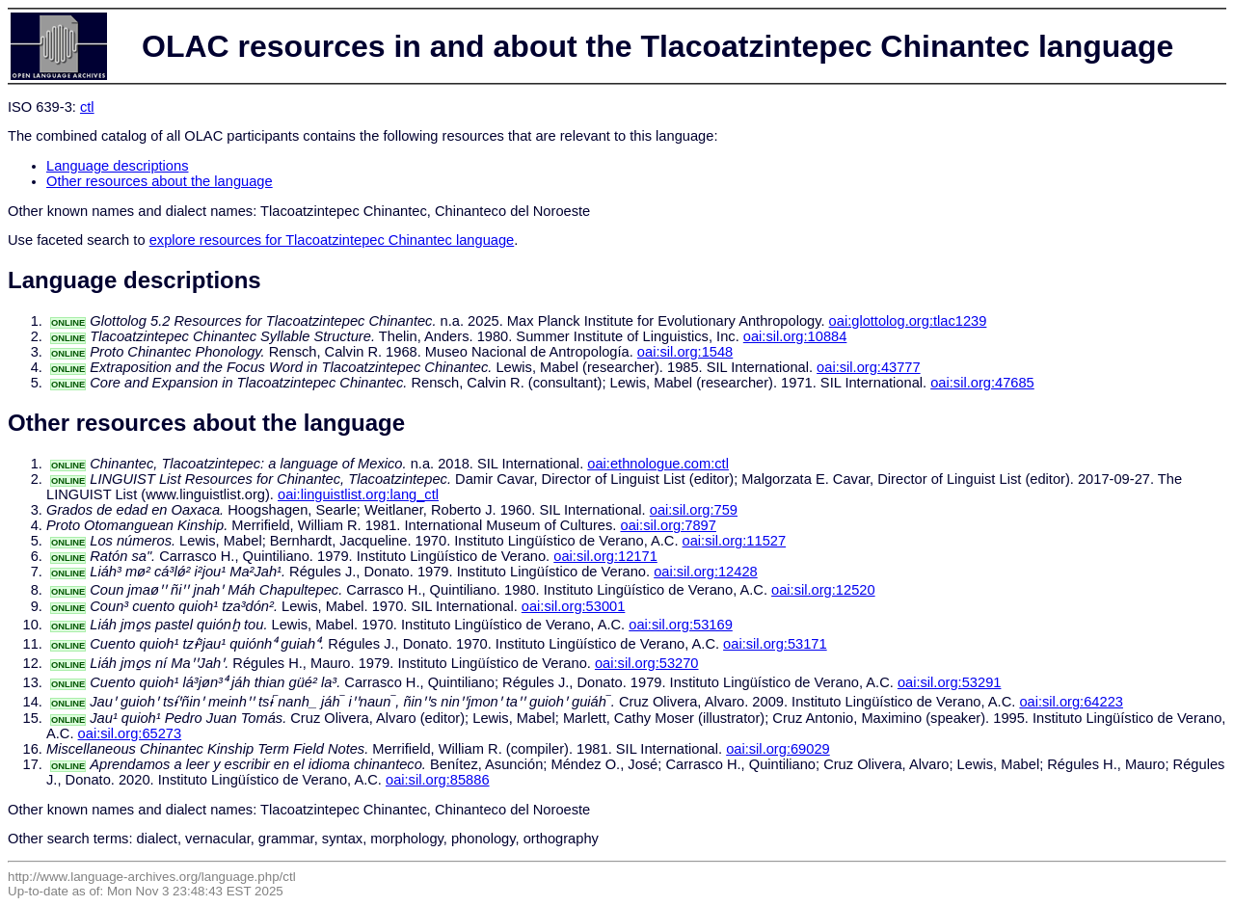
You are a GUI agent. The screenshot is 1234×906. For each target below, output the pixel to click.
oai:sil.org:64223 (1071, 701)
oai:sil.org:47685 (982, 382)
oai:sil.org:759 (694, 510)
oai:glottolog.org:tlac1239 (908, 321)
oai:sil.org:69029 (778, 749)
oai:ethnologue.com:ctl (658, 463)
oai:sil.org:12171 (605, 556)
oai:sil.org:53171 (775, 644)
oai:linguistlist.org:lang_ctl (358, 494)
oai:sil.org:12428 (706, 571)
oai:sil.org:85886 (438, 779)
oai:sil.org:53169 (681, 624)
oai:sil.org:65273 (130, 733)
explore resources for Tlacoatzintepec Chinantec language (332, 240)
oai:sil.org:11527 (735, 540)
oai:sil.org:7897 (668, 525)
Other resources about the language (159, 181)
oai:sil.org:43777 (869, 367)
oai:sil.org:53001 (574, 606)
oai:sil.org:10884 (795, 336)
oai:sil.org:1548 (685, 352)
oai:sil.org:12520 (823, 590)
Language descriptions (117, 165)
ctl (87, 107)
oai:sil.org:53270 (647, 663)
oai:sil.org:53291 (950, 682)
